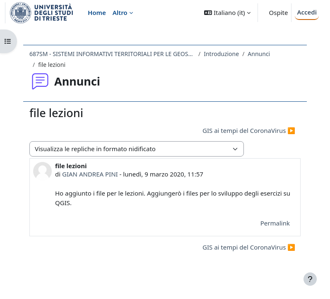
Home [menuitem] (97, 12)
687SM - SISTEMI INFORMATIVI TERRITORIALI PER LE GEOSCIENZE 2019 (112, 54)
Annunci (259, 54)
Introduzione (221, 54)
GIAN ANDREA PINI (90, 174)
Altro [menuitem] (120, 12)
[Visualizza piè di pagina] (310, 279)
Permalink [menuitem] (275, 223)
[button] (227, 12)
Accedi (307, 12)
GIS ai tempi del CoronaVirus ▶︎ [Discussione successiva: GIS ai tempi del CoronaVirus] (248, 130)
